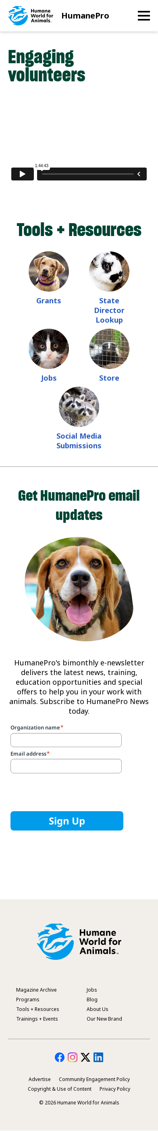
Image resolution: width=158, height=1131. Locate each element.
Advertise (40, 1079)
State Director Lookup (109, 310)
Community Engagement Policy (94, 1079)
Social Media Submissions (79, 440)
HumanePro (85, 15)
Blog (92, 999)
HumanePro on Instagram (72, 1057)
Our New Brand (104, 1018)
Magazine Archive (36, 989)
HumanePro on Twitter (85, 1057)
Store (109, 378)
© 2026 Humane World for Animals (79, 1102)
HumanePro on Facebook (59, 1057)
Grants (48, 300)
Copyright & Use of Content (59, 1088)
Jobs (49, 378)
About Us (97, 1009)
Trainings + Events (37, 1018)
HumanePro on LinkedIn (98, 1057)
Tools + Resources (37, 1009)
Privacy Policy (115, 1088)
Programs (28, 999)
